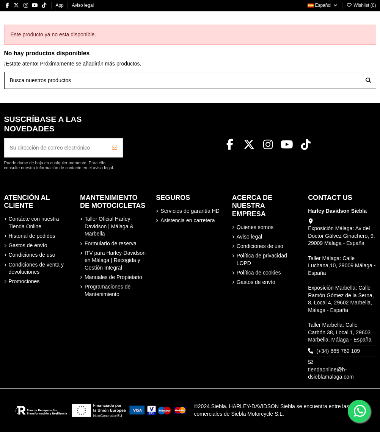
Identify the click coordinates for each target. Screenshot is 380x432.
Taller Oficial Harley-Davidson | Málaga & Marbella (109, 226)
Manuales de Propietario (113, 277)
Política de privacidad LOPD (262, 259)
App (60, 5)
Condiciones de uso (32, 255)
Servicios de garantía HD (190, 211)
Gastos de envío (28, 245)
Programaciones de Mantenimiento (107, 290)
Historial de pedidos (32, 236)
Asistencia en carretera (187, 220)
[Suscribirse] (114, 148)
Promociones (24, 281)
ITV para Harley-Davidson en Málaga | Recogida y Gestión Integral (115, 260)
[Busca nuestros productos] (368, 80)
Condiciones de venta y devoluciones (36, 268)
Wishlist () (361, 5)
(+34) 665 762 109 (338, 351)
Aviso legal (83, 5)
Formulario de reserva (111, 243)
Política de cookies (259, 273)
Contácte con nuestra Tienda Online (34, 222)
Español (323, 5)
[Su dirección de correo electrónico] (56, 148)
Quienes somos (255, 227)
